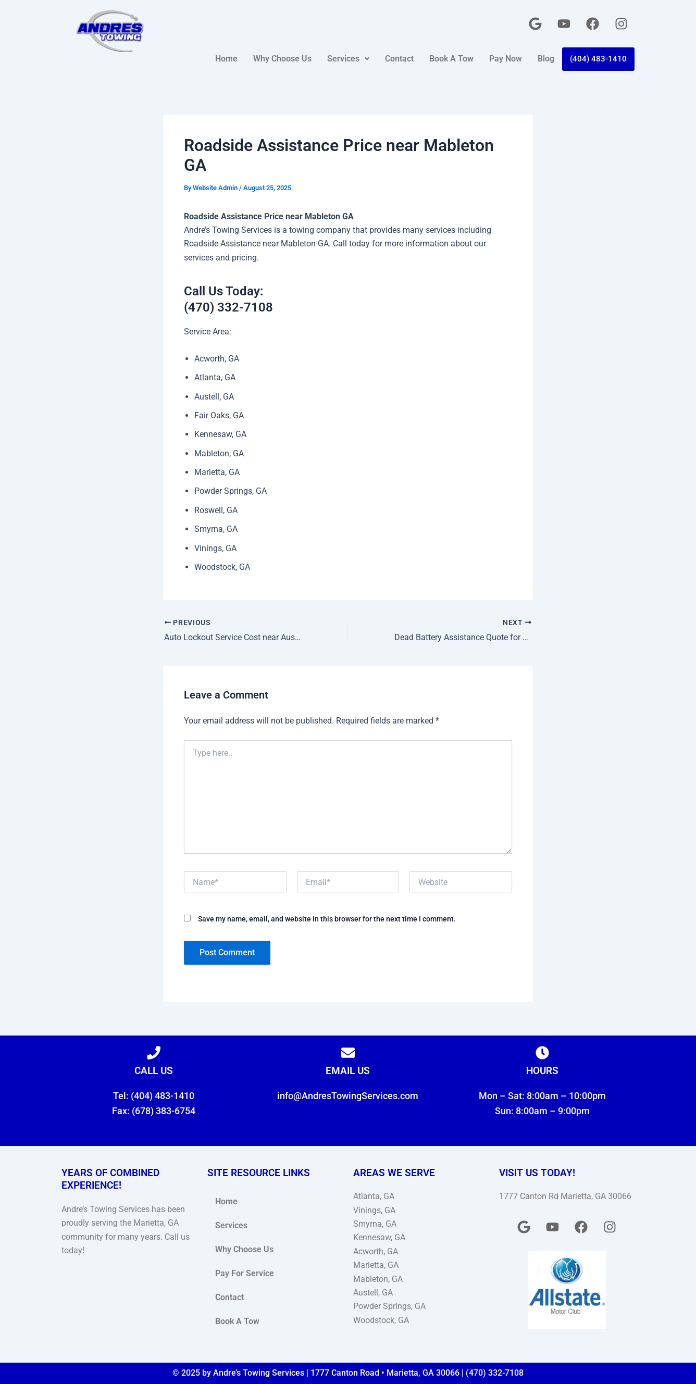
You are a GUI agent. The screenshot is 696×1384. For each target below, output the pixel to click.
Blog (546, 59)
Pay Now (505, 59)
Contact (399, 59)
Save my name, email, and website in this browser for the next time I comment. (327, 919)
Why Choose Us (282, 59)
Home (226, 59)
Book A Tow (451, 59)
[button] (348, 59)
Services (348, 59)
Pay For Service (244, 1273)
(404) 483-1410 (598, 59)
